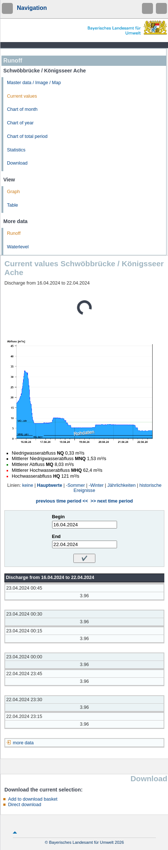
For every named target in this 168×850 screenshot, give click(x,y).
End (56, 536)
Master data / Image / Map (34, 82)
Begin (58, 516)
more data (23, 742)
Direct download (24, 804)
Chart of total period (27, 136)
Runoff (14, 233)
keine (27, 485)
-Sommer (75, 485)
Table (12, 205)
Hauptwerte (49, 485)
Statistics (16, 150)
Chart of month (22, 109)
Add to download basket (32, 799)
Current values (22, 96)
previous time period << (62, 501)
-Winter (96, 485)
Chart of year (20, 122)
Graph (13, 191)
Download (17, 163)
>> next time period (112, 501)
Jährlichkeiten (121, 485)
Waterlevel (18, 246)
